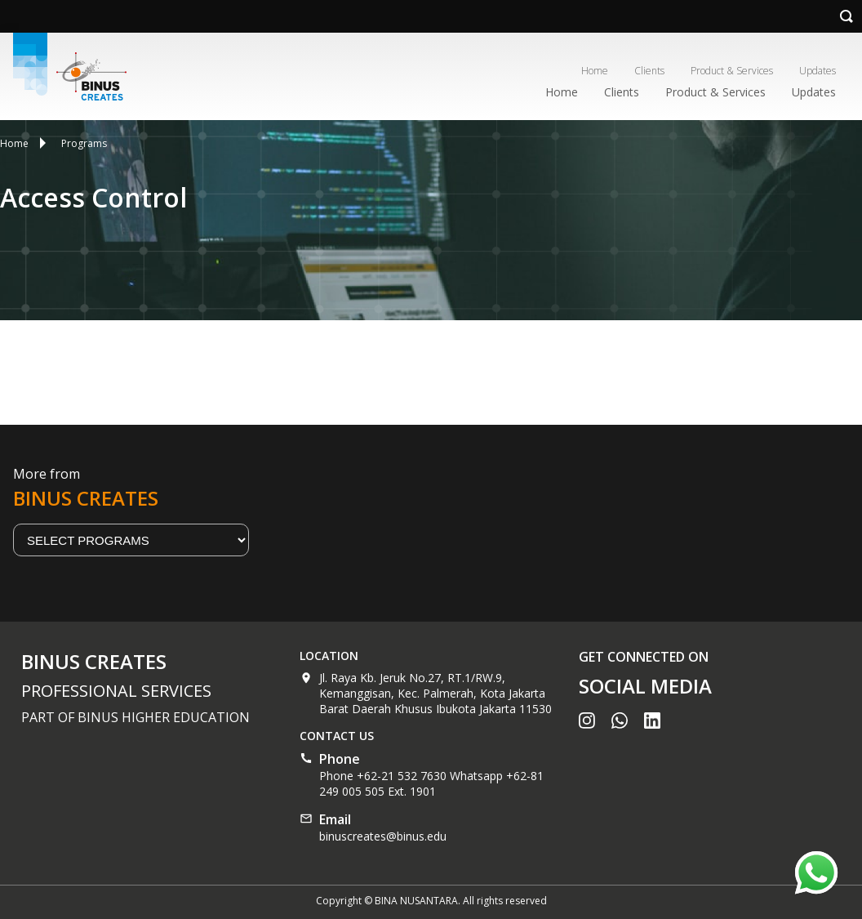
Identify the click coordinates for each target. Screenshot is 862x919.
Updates (817, 71)
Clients (649, 71)
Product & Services (732, 71)
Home (594, 71)
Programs (84, 143)
